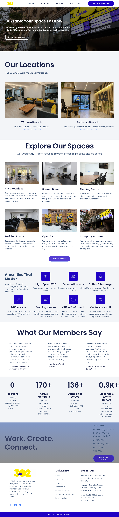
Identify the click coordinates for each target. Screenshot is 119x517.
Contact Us (75, 3)
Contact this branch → (31, 129)
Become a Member (63, 490)
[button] (2, 29)
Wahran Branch (31, 122)
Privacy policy (61, 498)
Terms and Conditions (64, 494)
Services (59, 3)
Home (31, 3)
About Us (45, 3)
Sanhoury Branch (88, 122)
